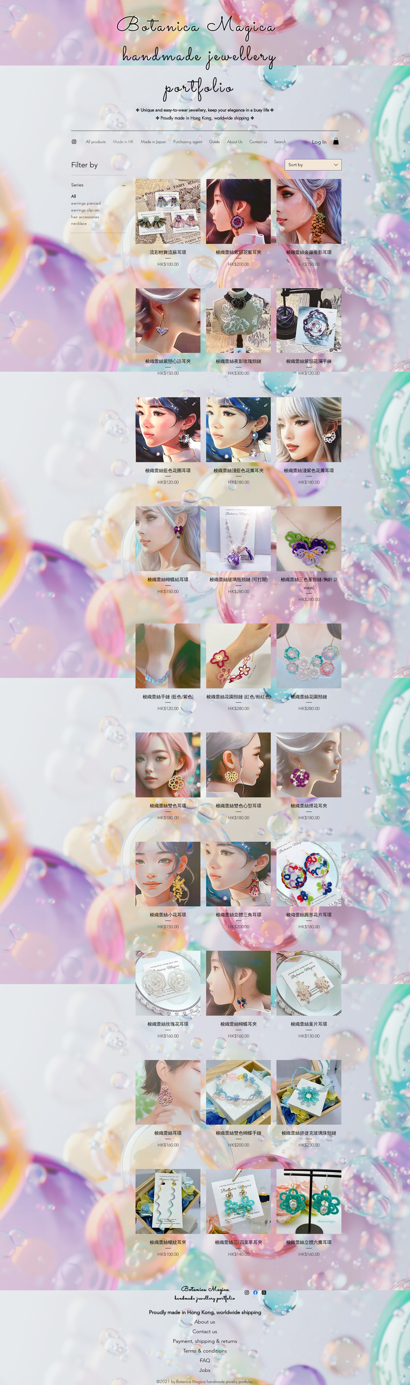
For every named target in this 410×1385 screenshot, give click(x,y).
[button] (336, 141)
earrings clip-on (85, 210)
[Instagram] (74, 142)
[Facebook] (255, 1292)
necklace (79, 223)
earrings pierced (86, 203)
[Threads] (264, 1292)
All (73, 196)
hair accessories (85, 216)
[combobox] (313, 164)
